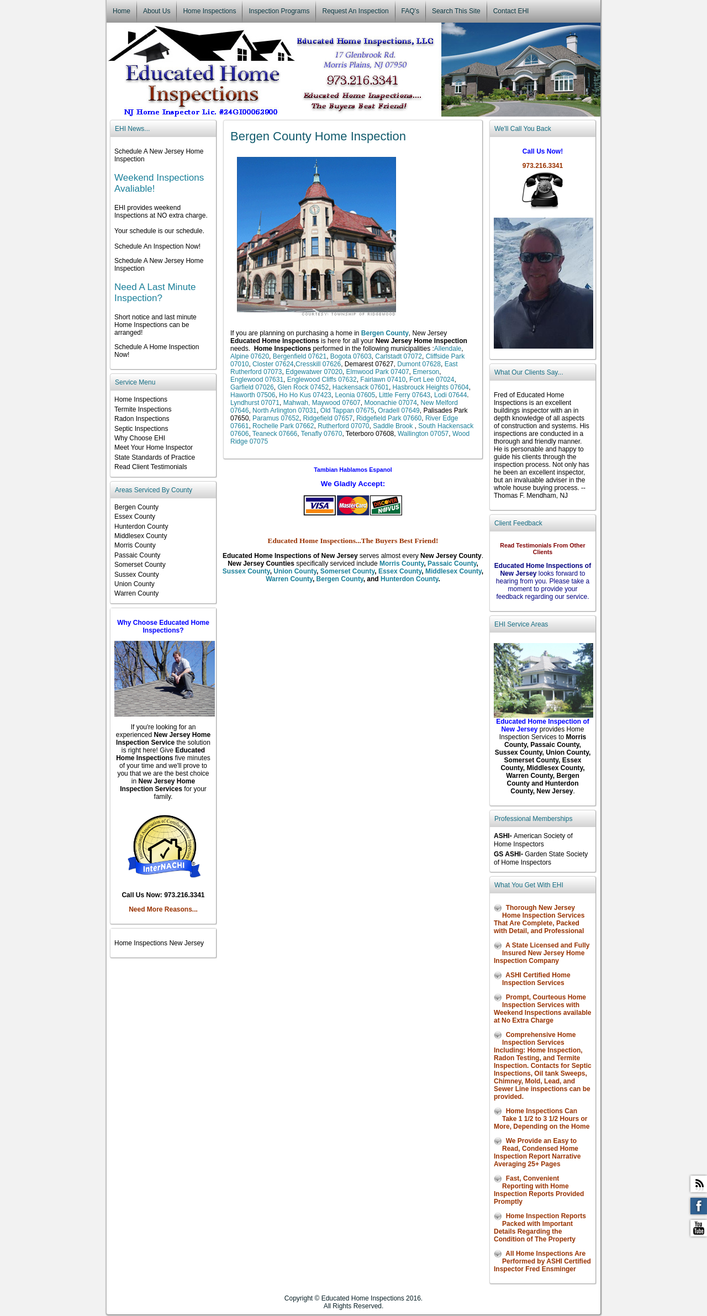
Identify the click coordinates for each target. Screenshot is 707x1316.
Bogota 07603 (351, 356)
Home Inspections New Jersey (159, 943)
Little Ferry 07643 (404, 395)
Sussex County (246, 571)
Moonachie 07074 (390, 403)
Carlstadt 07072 (398, 356)
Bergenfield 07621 (299, 356)
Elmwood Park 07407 (376, 372)
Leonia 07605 (354, 395)
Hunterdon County (409, 579)
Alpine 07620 (249, 356)
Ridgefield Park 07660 (388, 418)
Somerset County (347, 571)
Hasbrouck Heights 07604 (431, 387)
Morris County (401, 563)
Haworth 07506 (252, 395)
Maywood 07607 (336, 403)
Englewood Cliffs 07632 (322, 379)
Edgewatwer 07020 (314, 372)
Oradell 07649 (398, 410)
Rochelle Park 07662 (283, 426)
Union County (294, 571)
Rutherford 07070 (343, 426)
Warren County (289, 579)
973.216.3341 (543, 166)
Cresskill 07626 (318, 364)
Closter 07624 (273, 364)
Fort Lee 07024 (431, 379)
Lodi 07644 (450, 395)
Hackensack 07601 (361, 387)
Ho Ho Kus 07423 (305, 395)
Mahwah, (295, 403)
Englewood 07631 (256, 379)
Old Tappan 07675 (347, 410)
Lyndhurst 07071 (254, 403)
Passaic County (452, 563)
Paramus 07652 (275, 418)
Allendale (447, 348)
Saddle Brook (393, 426)
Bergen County (339, 579)
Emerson (426, 372)
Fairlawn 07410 (381, 379)
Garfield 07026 (252, 387)
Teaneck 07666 (274, 434)
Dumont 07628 (419, 364)
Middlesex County (453, 571)
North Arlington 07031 (284, 410)
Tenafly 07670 (321, 434)
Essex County (399, 571)
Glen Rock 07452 (302, 387)
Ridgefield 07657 (327, 418)
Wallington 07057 (423, 434)
